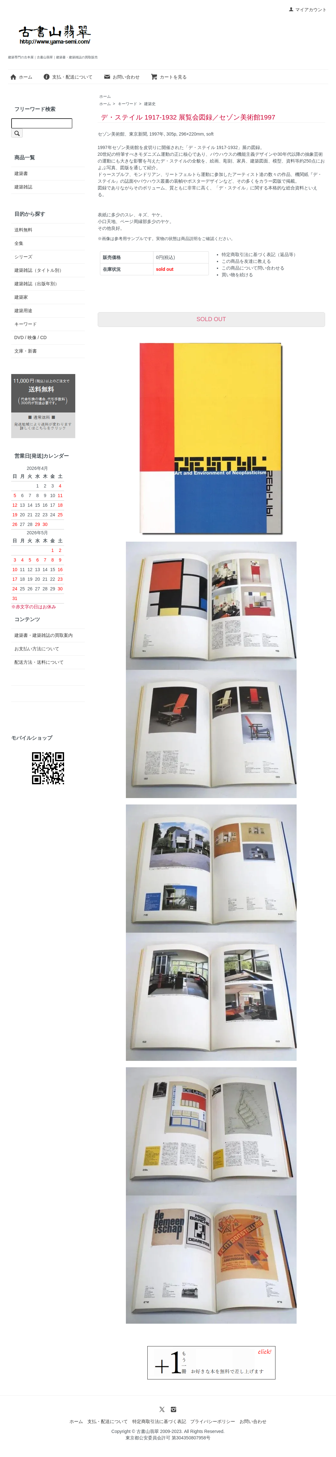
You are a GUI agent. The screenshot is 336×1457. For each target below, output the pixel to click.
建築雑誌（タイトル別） (39, 270)
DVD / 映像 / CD (30, 337)
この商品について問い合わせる (253, 268)
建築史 (150, 104)
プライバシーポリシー (212, 1421)
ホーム (21, 76)
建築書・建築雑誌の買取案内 (43, 635)
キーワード (127, 104)
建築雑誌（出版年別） (36, 283)
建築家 (21, 297)
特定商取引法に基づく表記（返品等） (260, 254)
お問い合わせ (121, 76)
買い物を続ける (237, 274)
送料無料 (23, 229)
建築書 (21, 173)
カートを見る (169, 76)
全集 (18, 243)
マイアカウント (308, 9)
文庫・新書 (25, 351)
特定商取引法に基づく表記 (159, 1421)
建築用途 (23, 310)
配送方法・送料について (39, 662)
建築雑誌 (23, 186)
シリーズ (23, 256)
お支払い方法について (36, 648)
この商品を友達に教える (246, 261)
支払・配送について (68, 76)
